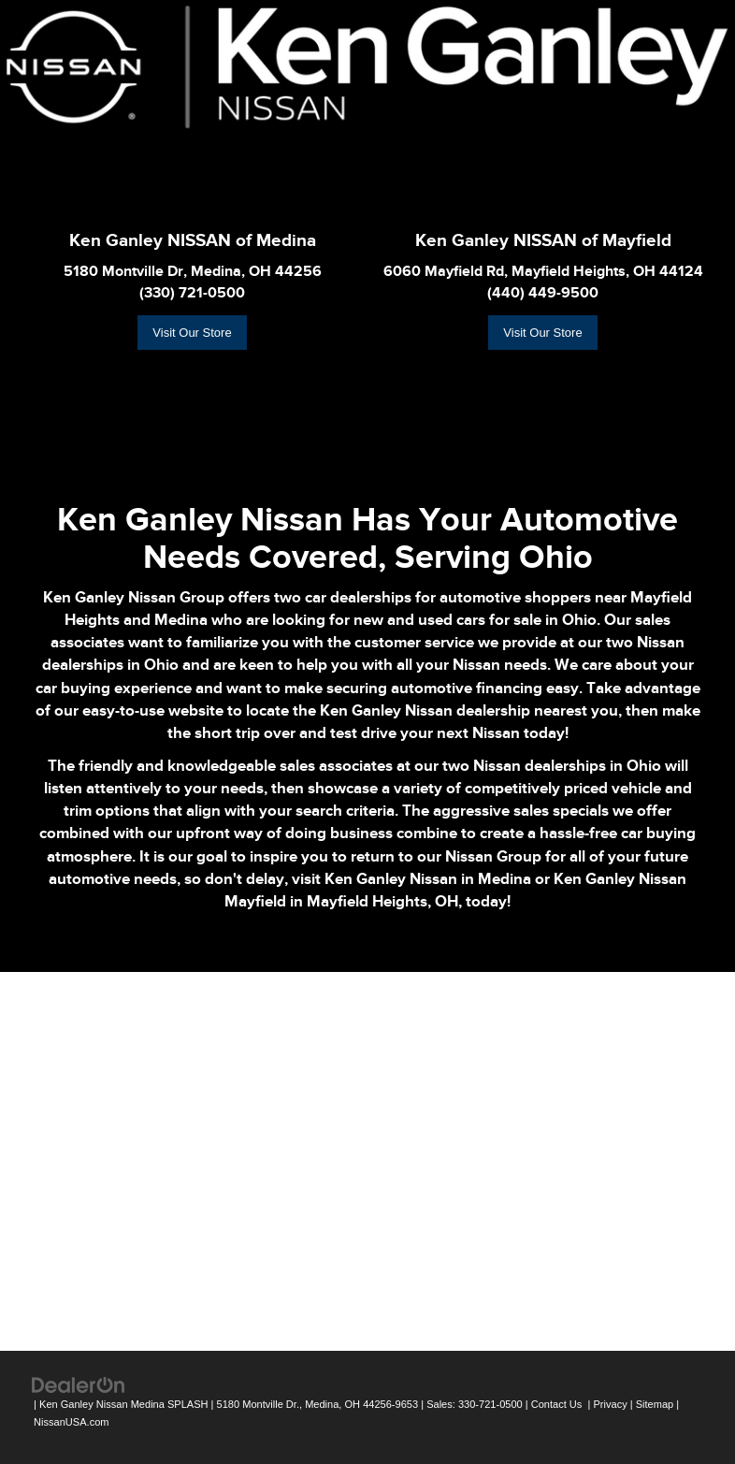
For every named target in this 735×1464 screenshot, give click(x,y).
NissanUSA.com (71, 1422)
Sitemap (655, 1404)
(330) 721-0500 (192, 292)
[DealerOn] (78, 1385)
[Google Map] (367, 1159)
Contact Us (557, 1404)
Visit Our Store (191, 333)
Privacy (610, 1404)
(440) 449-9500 (542, 292)
